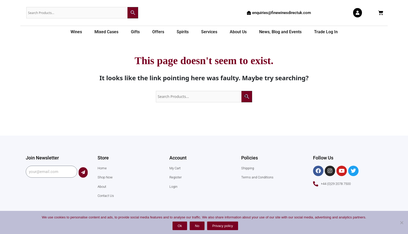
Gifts (135, 31)
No (197, 226)
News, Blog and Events (280, 31)
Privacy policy (222, 226)
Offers (158, 31)
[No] (401, 222)
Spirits (183, 31)
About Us (238, 31)
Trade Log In (326, 31)
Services (209, 31)
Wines (76, 31)
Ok (180, 226)
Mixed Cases (106, 31)
